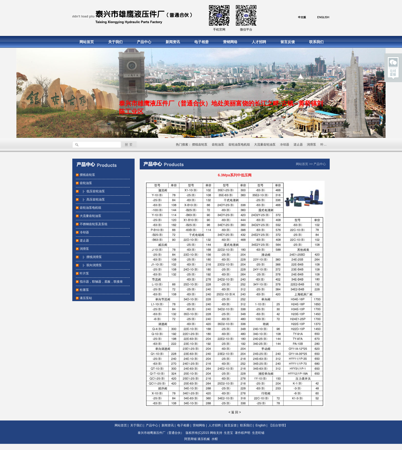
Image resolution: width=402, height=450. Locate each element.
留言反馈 (287, 42)
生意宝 (228, 433)
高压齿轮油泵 (95, 199)
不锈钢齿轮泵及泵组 (93, 224)
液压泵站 (86, 298)
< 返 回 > (234, 412)
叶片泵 (325, 144)
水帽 (215, 439)
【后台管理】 (278, 425)
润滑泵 (311, 144)
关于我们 (115, 42)
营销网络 (230, 42)
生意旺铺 (258, 433)
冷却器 (284, 144)
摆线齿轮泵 (199, 144)
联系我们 (316, 42)
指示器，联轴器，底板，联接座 (101, 281)
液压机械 (203, 439)
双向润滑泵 (94, 265)
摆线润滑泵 (94, 257)
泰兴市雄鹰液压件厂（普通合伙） (161, 433)
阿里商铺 (190, 439)
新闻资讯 (173, 42)
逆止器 (298, 144)
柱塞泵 (84, 290)
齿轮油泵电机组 (239, 144)
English (261, 425)
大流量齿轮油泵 (265, 144)
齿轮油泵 (218, 144)
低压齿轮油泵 (95, 191)
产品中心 (144, 42)
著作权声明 (242, 433)
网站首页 (86, 42)
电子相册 (201, 42)
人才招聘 (259, 42)
